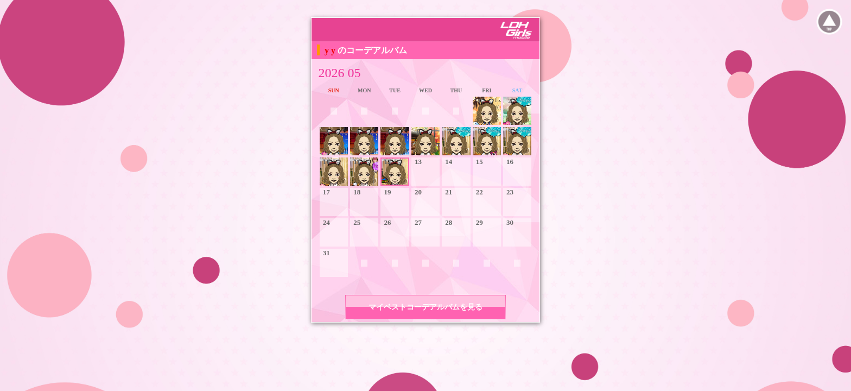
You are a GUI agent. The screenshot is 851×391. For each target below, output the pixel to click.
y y (331, 50)
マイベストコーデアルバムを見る (425, 307)
